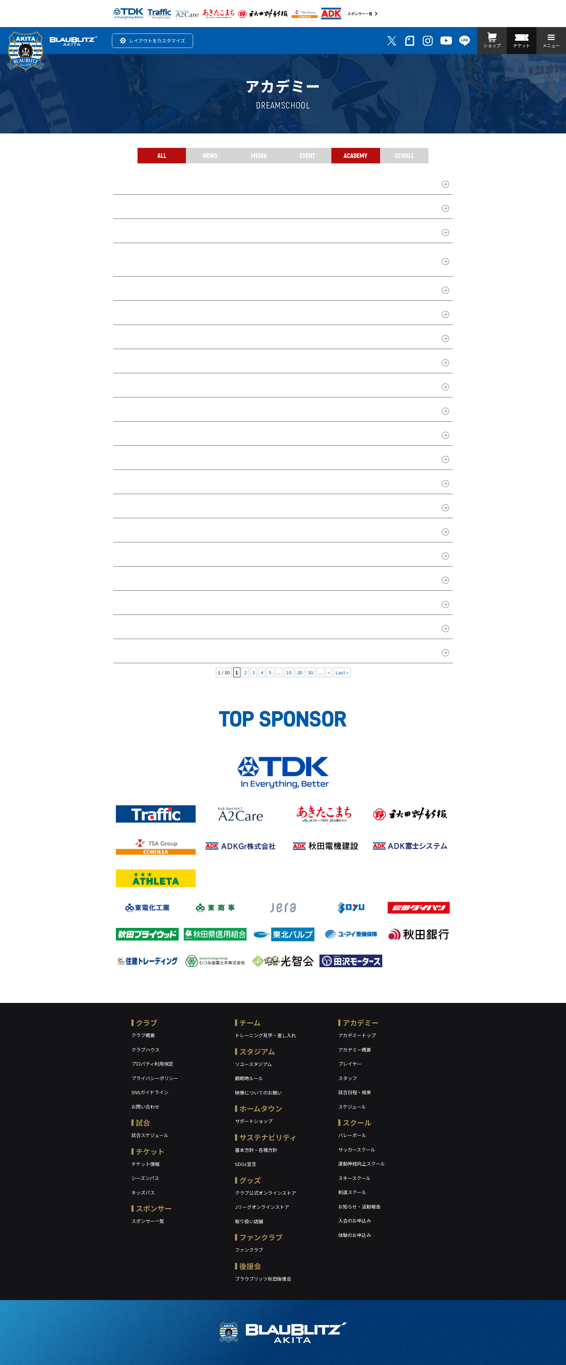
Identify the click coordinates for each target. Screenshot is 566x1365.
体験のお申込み (354, 1235)
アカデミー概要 (354, 1049)
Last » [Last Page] (342, 672)
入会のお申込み (354, 1220)
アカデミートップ (357, 1035)
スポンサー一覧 (360, 13)
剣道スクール (352, 1192)
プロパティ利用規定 (152, 1063)
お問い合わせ (145, 1106)
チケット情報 (145, 1164)
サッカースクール (356, 1149)
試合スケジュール (150, 1135)
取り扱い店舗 (249, 1221)
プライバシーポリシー (154, 1078)
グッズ (250, 1180)
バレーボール (352, 1135)
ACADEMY (355, 155)
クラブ (146, 1022)
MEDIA (259, 155)
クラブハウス (145, 1049)
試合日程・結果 (354, 1092)
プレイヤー (350, 1063)
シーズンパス (145, 1178)
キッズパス (143, 1192)
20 (299, 672)
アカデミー (361, 1022)
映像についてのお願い (258, 1092)
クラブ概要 (143, 1035)
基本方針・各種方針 (256, 1149)
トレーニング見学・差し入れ (265, 1035)
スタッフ (347, 1078)
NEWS (210, 155)
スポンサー (154, 1208)
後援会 (250, 1266)
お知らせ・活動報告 (359, 1206)
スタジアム (257, 1051)
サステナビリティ (268, 1137)
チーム (250, 1022)
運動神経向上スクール (361, 1163)
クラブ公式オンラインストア (265, 1192)
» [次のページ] (329, 672)
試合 (143, 1122)
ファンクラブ (261, 1237)
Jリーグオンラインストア (262, 1206)
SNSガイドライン (150, 1092)
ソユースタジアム (253, 1064)
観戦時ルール (249, 1078)
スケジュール (352, 1106)
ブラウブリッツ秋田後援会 (263, 1278)
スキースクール (354, 1178)
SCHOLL (404, 155)
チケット (150, 1151)
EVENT (307, 155)
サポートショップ (254, 1121)
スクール (357, 1122)
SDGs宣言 (245, 1164)
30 (310, 672)
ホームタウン (260, 1108)
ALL (161, 155)
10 (288, 672)
